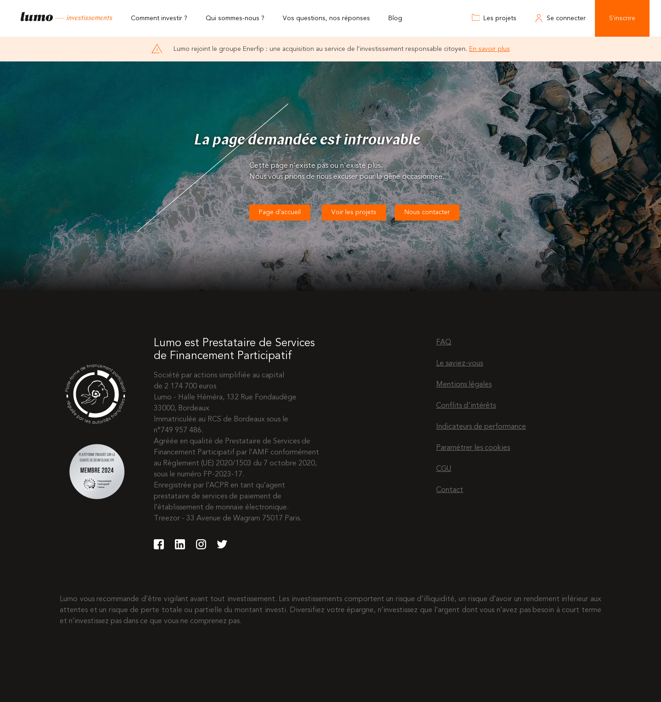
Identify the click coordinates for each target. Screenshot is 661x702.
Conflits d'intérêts (466, 405)
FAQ (443, 342)
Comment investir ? (159, 18)
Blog (395, 18)
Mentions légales (464, 384)
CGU (443, 469)
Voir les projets (353, 212)
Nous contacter (427, 212)
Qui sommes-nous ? (235, 18)
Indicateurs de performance (481, 427)
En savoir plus (489, 49)
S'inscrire (622, 18)
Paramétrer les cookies (473, 448)
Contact (449, 490)
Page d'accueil (280, 212)
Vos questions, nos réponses (326, 18)
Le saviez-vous (459, 363)
